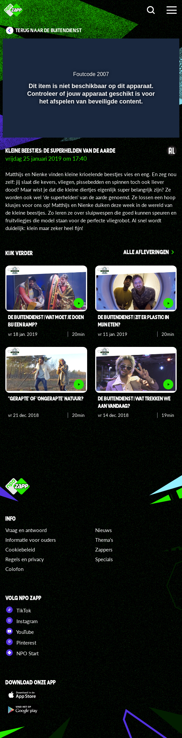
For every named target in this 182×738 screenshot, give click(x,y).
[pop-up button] (143, 48)
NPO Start (22, 653)
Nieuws (103, 530)
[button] (157, 48)
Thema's (104, 540)
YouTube (19, 631)
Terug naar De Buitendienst (48, 30)
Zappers (104, 549)
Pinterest (20, 642)
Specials (104, 559)
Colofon (14, 569)
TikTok (18, 610)
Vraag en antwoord (26, 530)
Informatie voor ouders (30, 540)
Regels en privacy (24, 559)
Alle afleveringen (146, 251)
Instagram (21, 620)
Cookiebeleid (20, 549)
